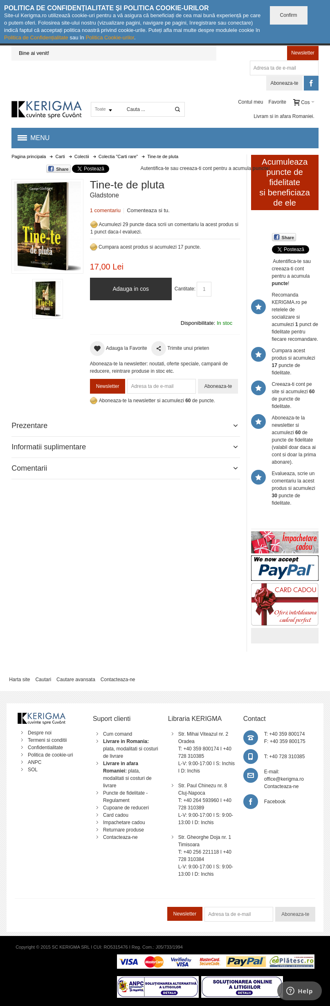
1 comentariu (105, 210)
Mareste (45, 225)
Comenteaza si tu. (148, 210)
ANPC (34, 762)
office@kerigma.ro (284, 779)
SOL (33, 770)
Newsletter (302, 53)
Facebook (275, 801)
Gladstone (104, 195)
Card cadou (115, 815)
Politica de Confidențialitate (36, 37)
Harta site (19, 679)
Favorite (277, 102)
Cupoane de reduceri (126, 808)
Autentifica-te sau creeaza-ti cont (176, 168)
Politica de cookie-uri (50, 755)
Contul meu (250, 102)
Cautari (43, 679)
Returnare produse (123, 830)
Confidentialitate (45, 747)
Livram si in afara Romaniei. (284, 116)
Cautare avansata (75, 679)
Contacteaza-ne (118, 679)
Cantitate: (185, 289)
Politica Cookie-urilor (109, 37)
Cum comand (117, 734)
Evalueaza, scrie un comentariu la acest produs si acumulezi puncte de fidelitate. (293, 488)
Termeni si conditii (47, 740)
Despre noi (40, 733)
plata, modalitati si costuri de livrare (130, 749)
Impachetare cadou (124, 822)
